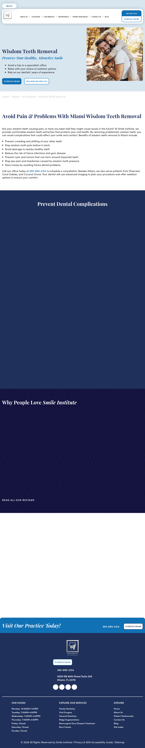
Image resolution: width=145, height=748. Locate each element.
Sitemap (119, 742)
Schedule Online (131, 19)
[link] (55, 687)
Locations (35, 17)
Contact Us (96, 17)
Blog (9, 5)
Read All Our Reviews (18, 500)
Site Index (118, 726)
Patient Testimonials (124, 715)
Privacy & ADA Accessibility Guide (93, 742)
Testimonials (63, 17)
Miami (15, 97)
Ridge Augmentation (69, 719)
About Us (24, 17)
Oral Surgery (29, 97)
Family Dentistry (67, 708)
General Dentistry (67, 715)
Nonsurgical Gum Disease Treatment (77, 723)
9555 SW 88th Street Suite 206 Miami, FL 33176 (74, 678)
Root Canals (65, 726)
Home (5, 97)
